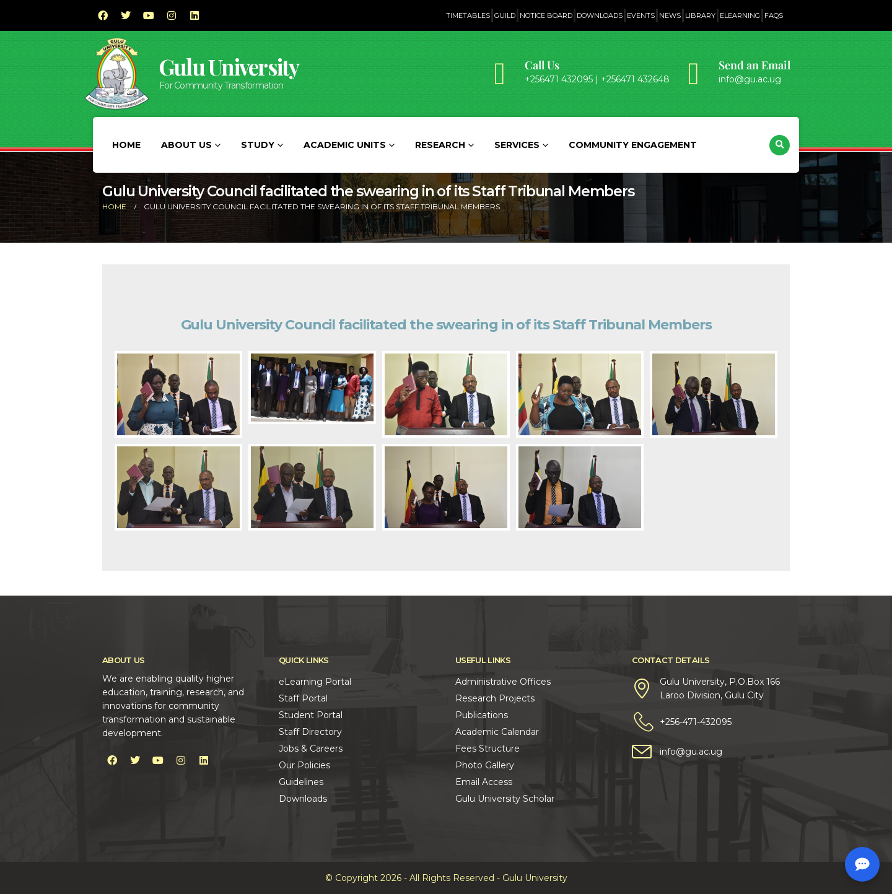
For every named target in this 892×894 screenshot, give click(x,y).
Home (126, 144)
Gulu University (229, 66)
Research (440, 144)
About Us (186, 144)
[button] (779, 145)
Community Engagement (633, 144)
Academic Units (345, 144)
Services (517, 144)
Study (257, 144)
